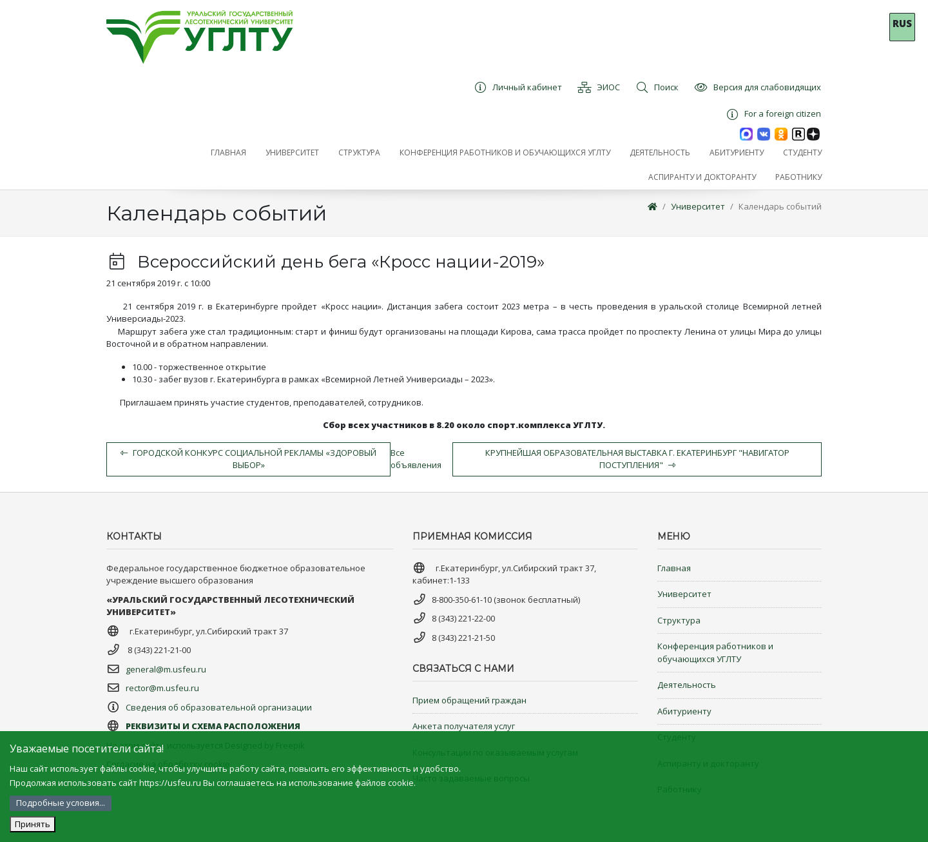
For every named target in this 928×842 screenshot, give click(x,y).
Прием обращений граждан (469, 700)
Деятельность (686, 684)
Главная (674, 568)
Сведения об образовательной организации (219, 707)
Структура (679, 620)
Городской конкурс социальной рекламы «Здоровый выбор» (248, 459)
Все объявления (416, 459)
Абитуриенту (684, 711)
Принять (32, 824)
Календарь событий (780, 206)
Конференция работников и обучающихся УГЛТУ (715, 652)
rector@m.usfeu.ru (162, 688)
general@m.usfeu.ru (166, 669)
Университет (698, 206)
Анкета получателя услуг (463, 726)
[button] (292, 153)
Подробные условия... (60, 802)
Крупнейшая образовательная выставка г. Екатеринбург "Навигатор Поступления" (637, 459)
